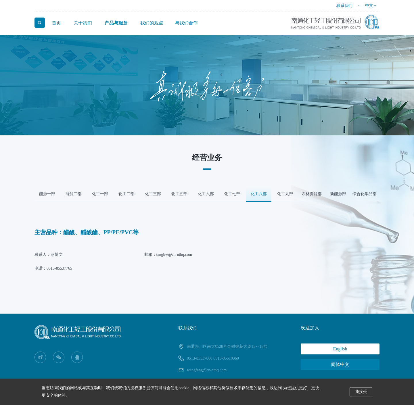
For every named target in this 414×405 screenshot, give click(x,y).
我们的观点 (151, 22)
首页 (56, 22)
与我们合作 (186, 22)
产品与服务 (116, 22)
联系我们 (344, 5)
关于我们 (83, 22)
